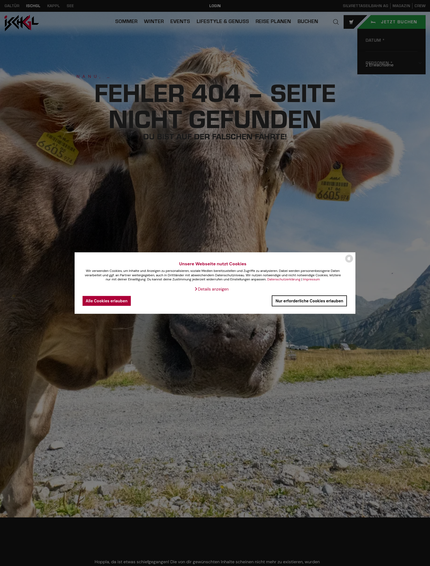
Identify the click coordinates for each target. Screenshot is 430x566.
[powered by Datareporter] (349, 262)
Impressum (311, 279)
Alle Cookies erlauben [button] (107, 300)
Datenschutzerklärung (283, 279)
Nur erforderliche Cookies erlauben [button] (309, 300)
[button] (211, 289)
